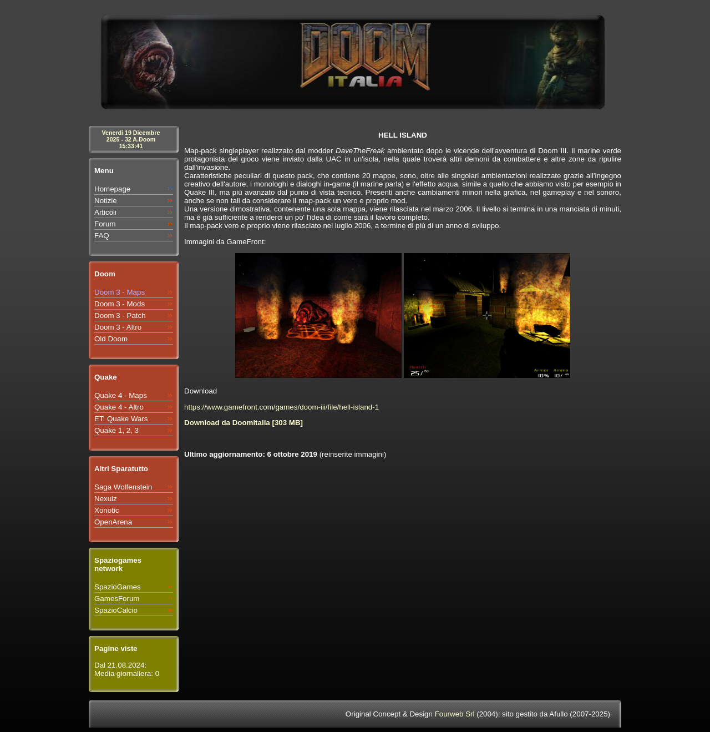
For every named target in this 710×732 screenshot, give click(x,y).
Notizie (105, 200)
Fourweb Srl (455, 714)
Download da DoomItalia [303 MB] (243, 422)
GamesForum (116, 598)
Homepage (112, 189)
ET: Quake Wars (121, 419)
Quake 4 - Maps (120, 395)
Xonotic (106, 510)
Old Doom (111, 339)
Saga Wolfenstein (123, 487)
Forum (105, 224)
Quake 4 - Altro (119, 407)
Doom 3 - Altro (117, 327)
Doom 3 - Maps (119, 292)
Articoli (105, 212)
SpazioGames (117, 587)
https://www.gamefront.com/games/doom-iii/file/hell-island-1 (281, 407)
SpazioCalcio (116, 610)
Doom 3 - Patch (120, 315)
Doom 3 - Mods (119, 304)
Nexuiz (105, 498)
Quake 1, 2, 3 (116, 430)
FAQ (101, 235)
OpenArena (113, 522)
